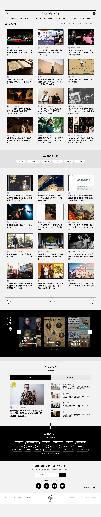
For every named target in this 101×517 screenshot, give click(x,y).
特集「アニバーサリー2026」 (43, 18)
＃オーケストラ (54, 446)
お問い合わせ (73, 497)
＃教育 (55, 453)
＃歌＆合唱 (79, 446)
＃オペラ (46, 453)
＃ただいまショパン (33, 161)
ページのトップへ (88, 487)
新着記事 (13, 18)
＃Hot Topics (41, 446)
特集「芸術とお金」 (25, 18)
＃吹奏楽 (30, 446)
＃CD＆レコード (82, 450)
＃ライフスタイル (68, 450)
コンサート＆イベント (62, 18)
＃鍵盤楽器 (38, 450)
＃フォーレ (68, 161)
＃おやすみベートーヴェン (52, 450)
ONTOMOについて (10, 497)
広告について (30, 497)
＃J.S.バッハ (21, 161)
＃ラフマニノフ (79, 161)
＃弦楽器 (28, 450)
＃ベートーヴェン (67, 446)
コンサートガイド (85, 18)
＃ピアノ (21, 446)
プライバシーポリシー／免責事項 (88, 497)
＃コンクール (46, 161)
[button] (51, 349)
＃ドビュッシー (57, 161)
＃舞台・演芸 (17, 450)
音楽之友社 (20, 497)
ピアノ (74, 18)
